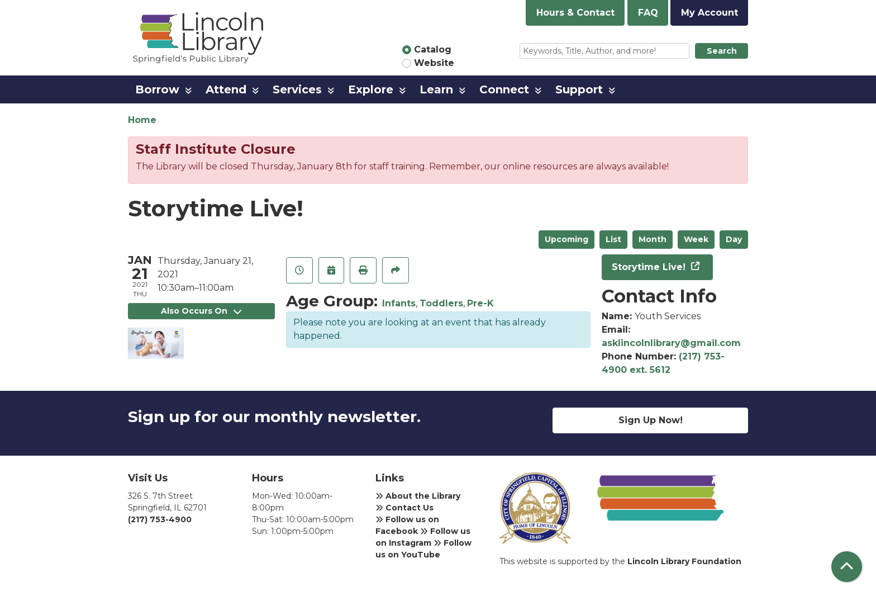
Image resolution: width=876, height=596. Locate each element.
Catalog (432, 49)
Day (734, 239)
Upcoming (566, 239)
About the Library (417, 496)
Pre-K (480, 303)
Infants (399, 303)
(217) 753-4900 (160, 519)
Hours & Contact (575, 12)
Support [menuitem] (579, 89)
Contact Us (404, 508)
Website (434, 63)
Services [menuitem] (297, 89)
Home (142, 120)
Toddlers (441, 303)
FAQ (648, 12)
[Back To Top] (846, 566)
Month (652, 239)
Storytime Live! (650, 267)
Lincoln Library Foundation (684, 561)
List (613, 239)
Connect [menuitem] (504, 89)
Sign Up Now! (650, 420)
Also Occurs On (201, 311)
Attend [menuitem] (226, 89)
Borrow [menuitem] (157, 89)
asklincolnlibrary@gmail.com (671, 343)
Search (722, 51)
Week (696, 239)
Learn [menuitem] (436, 89)
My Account (709, 12)
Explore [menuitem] (370, 89)
